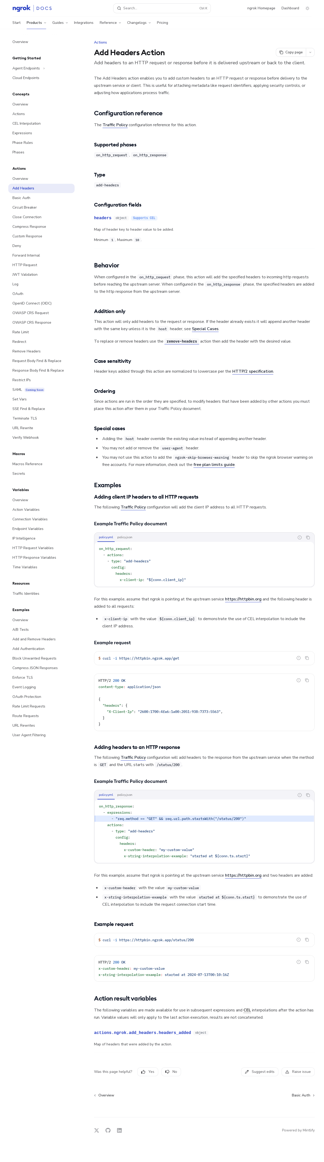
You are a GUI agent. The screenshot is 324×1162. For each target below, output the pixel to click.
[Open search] (161, 8)
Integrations (83, 24)
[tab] (106, 537)
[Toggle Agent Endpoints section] (41, 68)
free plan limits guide (214, 464)
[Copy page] (291, 52)
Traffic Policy (115, 125)
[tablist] (194, 537)
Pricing (162, 24)
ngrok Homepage (261, 8)
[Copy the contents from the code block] (308, 537)
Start (16, 24)
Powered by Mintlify (298, 1130)
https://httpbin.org (243, 599)
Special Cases (205, 329)
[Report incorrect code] (299, 537)
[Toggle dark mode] (307, 8)
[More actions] (310, 52)
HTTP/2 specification (252, 371)
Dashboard (290, 8)
